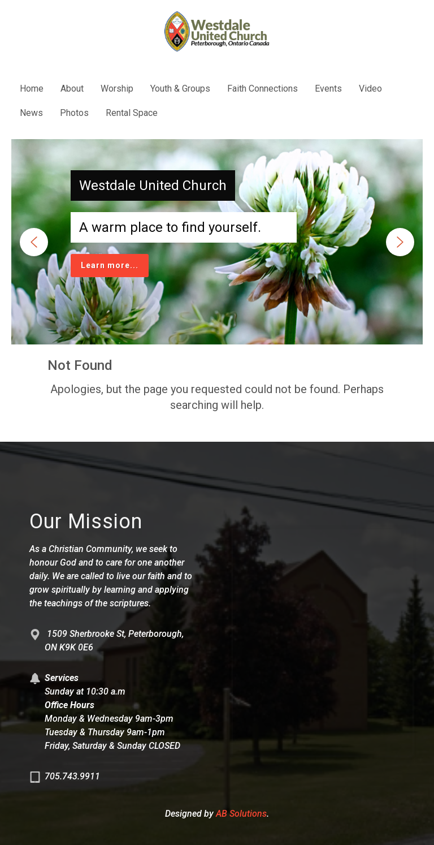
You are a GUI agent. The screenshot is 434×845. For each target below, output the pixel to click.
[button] (34, 242)
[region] (217, 241)
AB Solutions (241, 813)
